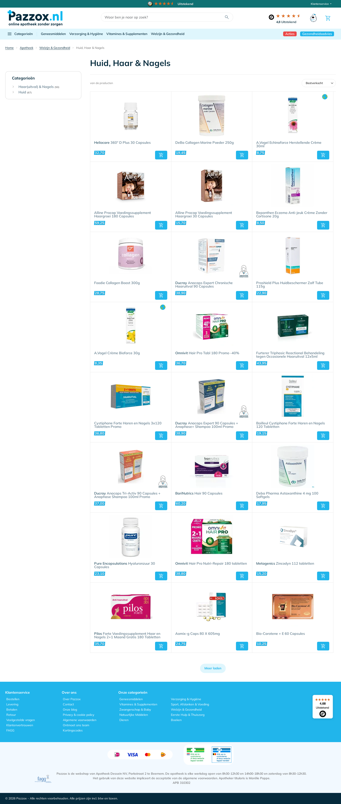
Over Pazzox (71, 699)
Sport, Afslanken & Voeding (190, 704)
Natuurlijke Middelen (133, 715)
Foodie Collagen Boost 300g (117, 283)
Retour (11, 715)
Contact (68, 704)
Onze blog (70, 709)
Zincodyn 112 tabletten (285, 564)
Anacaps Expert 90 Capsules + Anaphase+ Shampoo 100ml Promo (206, 425)
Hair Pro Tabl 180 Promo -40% (207, 353)
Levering (12, 704)
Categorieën (20, 33)
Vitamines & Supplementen (126, 34)
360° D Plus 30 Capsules (122, 143)
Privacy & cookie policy (78, 715)
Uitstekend (286, 22)
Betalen (11, 709)
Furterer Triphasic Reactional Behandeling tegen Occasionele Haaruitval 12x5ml (290, 355)
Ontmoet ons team (76, 725)
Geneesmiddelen (53, 34)
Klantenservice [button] (320, 3)
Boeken (176, 720)
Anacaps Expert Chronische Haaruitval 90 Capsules (204, 284)
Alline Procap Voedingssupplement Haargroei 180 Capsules (122, 214)
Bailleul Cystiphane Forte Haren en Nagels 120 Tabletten (290, 425)
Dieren (124, 720)
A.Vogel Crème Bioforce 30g (117, 353)
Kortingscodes (73, 730)
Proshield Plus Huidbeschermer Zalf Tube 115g (289, 284)
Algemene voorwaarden (79, 720)
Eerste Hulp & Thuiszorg (187, 715)
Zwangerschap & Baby (135, 709)
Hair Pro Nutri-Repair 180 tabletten (211, 564)
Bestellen (12, 699)
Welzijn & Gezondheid (167, 34)
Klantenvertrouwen (19, 725)
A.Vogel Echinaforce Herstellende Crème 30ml (288, 144)
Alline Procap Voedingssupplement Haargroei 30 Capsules (203, 214)
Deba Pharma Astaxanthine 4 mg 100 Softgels (287, 495)
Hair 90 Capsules (198, 493)
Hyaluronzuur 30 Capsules (124, 565)
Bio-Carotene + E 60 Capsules (280, 634)
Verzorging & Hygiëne (86, 34)
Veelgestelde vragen (20, 720)
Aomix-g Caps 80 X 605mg (197, 634)
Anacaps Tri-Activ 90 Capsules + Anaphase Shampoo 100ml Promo (127, 495)
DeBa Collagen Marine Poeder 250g (204, 143)
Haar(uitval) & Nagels (38, 87)
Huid (25, 92)
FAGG (10, 730)
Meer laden (212, 668)
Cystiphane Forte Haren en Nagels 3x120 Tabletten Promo (128, 425)
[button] (161, 155)
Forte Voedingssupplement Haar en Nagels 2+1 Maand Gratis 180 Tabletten (127, 635)
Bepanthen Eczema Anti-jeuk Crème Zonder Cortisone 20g (291, 214)
